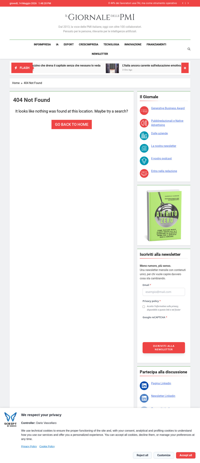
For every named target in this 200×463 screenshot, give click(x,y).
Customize (164, 455)
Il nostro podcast (161, 158)
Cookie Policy (47, 446)
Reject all (142, 455)
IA (57, 44)
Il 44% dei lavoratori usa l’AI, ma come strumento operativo (142, 3)
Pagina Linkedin (161, 382)
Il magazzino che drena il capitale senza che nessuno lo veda (66, 65)
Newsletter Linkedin (163, 395)
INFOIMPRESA (42, 44)
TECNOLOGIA (111, 44)
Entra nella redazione (164, 170)
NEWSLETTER (100, 53)
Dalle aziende (159, 133)
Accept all (186, 455)
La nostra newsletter (163, 145)
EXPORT (69, 44)
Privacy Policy (29, 446)
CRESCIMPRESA (88, 44)
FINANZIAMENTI (156, 44)
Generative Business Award (168, 107)
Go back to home (71, 124)
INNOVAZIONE (132, 44)
